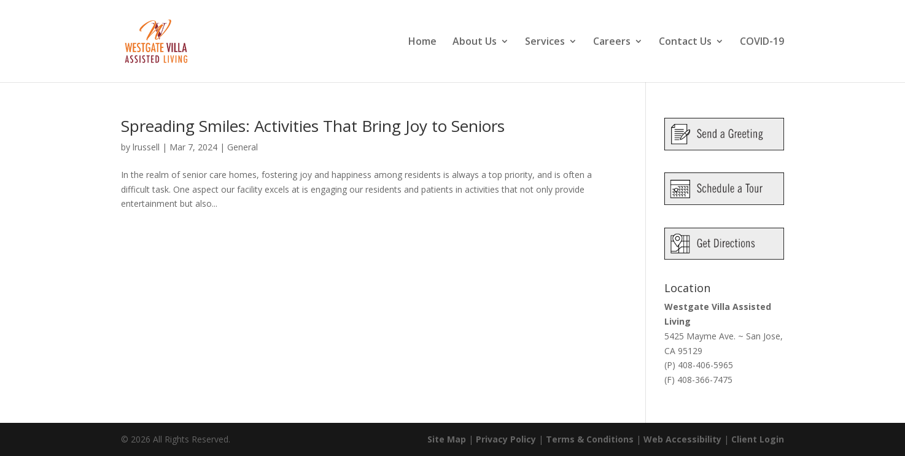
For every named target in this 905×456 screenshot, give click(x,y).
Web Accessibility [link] (682, 439)
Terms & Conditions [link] (590, 439)
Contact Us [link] (685, 42)
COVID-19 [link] (762, 42)
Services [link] (545, 42)
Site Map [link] (446, 439)
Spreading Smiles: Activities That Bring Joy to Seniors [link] (313, 126)
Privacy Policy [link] (506, 439)
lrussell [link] (146, 147)
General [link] (242, 147)
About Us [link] (474, 42)
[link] (170, 40)
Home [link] (422, 42)
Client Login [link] (757, 439)
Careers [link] (612, 42)
